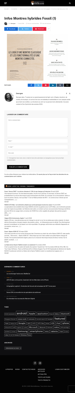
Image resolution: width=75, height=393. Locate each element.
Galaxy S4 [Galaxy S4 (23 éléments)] (13, 323)
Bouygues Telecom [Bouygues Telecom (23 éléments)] (10, 319)
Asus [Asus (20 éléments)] (51, 314)
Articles (41, 371)
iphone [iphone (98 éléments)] (65, 323)
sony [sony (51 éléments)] (47, 331)
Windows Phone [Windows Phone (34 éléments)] (26, 335)
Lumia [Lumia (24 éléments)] (25, 327)
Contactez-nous (28, 369)
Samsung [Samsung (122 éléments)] (23, 331)
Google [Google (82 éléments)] (21, 323)
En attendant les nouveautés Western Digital (21, 298)
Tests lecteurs (44, 377)
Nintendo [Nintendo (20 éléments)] (49, 327)
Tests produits (44, 380)
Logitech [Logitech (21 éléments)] (19, 327)
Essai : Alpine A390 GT (11, 231)
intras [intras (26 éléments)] (47, 323)
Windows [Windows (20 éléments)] (17, 335)
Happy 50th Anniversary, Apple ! (14, 218)
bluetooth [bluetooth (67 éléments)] (65, 314)
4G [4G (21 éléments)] (6, 314)
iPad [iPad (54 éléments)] (58, 323)
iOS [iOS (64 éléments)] (52, 323)
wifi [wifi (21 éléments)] (11, 335)
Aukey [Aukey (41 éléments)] (57, 314)
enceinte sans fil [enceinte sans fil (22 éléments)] (41, 319)
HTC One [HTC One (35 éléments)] (41, 323)
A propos (9, 369)
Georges (13, 23)
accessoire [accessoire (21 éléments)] (12, 314)
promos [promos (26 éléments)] (7, 331)
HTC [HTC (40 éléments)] (34, 323)
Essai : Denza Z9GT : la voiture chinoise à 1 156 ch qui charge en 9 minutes (27, 191)
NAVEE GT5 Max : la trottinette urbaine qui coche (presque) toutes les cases (28, 205)
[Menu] (5, 3)
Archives (41, 369)
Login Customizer (62, 369)
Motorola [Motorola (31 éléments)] (42, 327)
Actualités (42, 374)
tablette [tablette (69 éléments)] (54, 331)
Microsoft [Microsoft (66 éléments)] (33, 327)
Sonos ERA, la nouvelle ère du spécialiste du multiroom (24, 292)
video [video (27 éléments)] (6, 335)
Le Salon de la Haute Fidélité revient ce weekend (19, 245)
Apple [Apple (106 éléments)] (32, 313)
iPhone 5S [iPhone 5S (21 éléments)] (8, 327)
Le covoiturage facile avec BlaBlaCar (18, 273)
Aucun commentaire (32, 23)
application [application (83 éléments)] (42, 314)
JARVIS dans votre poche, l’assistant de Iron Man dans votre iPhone (28, 280)
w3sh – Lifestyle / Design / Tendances (20, 186)
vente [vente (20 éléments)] (66, 331)
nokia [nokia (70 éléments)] (56, 327)
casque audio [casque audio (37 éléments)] (22, 319)
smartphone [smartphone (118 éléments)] (36, 331)
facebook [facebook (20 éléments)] (50, 319)
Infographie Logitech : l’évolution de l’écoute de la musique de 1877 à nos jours (31, 286)
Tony (8, 277)
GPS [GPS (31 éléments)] (29, 323)
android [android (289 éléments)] (22, 313)
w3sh (17, 369)
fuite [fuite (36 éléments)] (6, 323)
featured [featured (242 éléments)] (59, 318)
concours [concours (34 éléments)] (32, 319)
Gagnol (9, 271)
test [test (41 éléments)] (61, 331)
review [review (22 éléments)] (13, 331)
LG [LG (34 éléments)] (14, 327)
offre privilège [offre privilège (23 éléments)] (65, 327)
